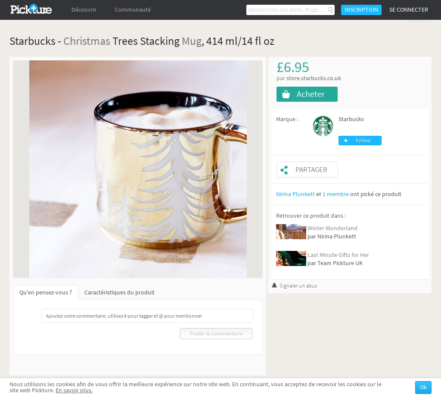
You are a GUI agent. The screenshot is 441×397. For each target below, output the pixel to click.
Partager (311, 170)
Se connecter (408, 10)
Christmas (86, 40)
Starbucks (351, 119)
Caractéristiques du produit (119, 292)
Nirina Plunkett (295, 194)
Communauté (133, 10)
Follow (363, 140)
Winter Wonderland (332, 228)
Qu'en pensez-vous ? (45, 292)
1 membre (336, 194)
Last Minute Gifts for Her (338, 255)
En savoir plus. (74, 390)
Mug (192, 40)
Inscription (361, 10)
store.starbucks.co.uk (313, 78)
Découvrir (83, 10)
